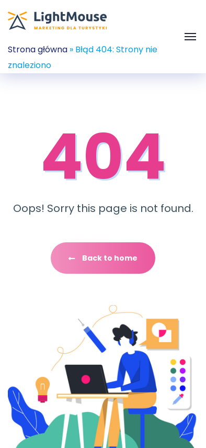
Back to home (103, 258)
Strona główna (37, 49)
